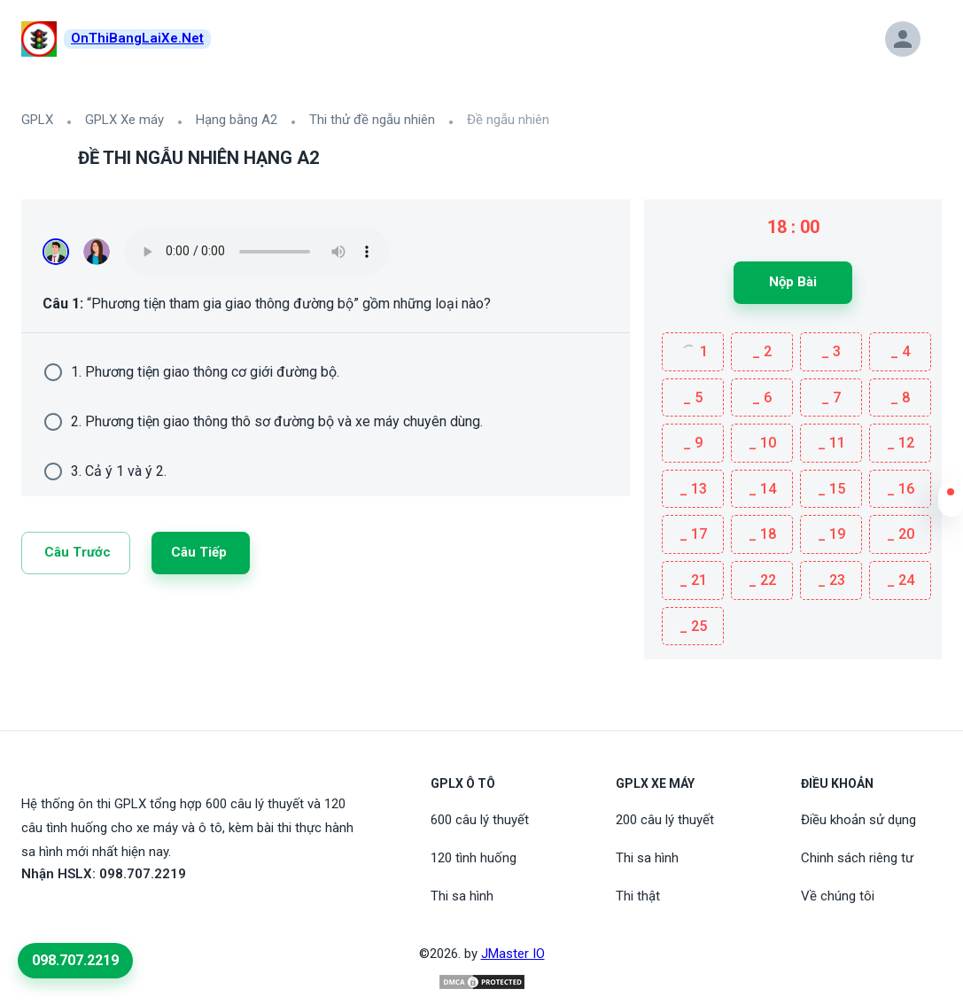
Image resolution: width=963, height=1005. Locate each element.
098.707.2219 (75, 960)
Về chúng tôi (837, 896)
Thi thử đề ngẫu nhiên (372, 120)
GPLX (37, 120)
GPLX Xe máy (124, 120)
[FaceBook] (32, 915)
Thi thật (638, 896)
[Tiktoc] (74, 915)
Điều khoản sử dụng (858, 820)
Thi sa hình (462, 896)
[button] (950, 503)
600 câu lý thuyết (480, 820)
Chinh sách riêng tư (857, 858)
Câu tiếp (199, 552)
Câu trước (77, 552)
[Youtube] (53, 915)
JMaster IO (513, 954)
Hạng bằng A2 (236, 120)
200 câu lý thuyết (665, 820)
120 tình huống (473, 858)
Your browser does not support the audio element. (257, 252)
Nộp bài (793, 282)
